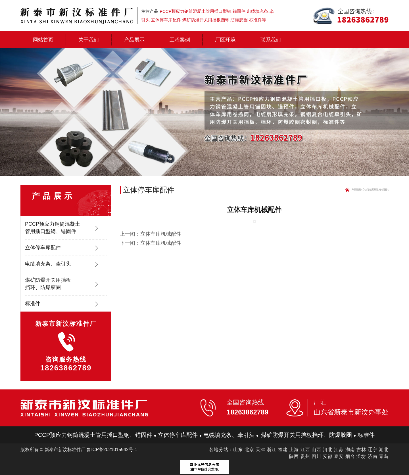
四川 (316, 456)
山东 (238, 449)
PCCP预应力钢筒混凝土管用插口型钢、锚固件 (52, 227)
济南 (372, 456)
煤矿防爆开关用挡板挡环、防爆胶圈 (48, 283)
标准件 (32, 303)
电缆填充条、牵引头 (48, 264)
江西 (305, 449)
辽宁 (372, 449)
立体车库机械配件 (160, 234)
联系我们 (270, 40)
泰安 (339, 456)
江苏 (339, 449)
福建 (283, 449)
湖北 (384, 449)
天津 (260, 449)
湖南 (350, 449)
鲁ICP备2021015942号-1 (112, 449)
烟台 (350, 456)
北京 (249, 449)
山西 (316, 449)
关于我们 (88, 40)
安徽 (328, 456)
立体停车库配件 (43, 247)
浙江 (271, 449)
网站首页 (43, 40)
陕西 (294, 456)
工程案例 (180, 40)
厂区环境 (225, 40)
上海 (294, 449)
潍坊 (361, 456)
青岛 (384, 456)
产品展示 (134, 40)
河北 (328, 449)
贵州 (305, 456)
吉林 (361, 449)
